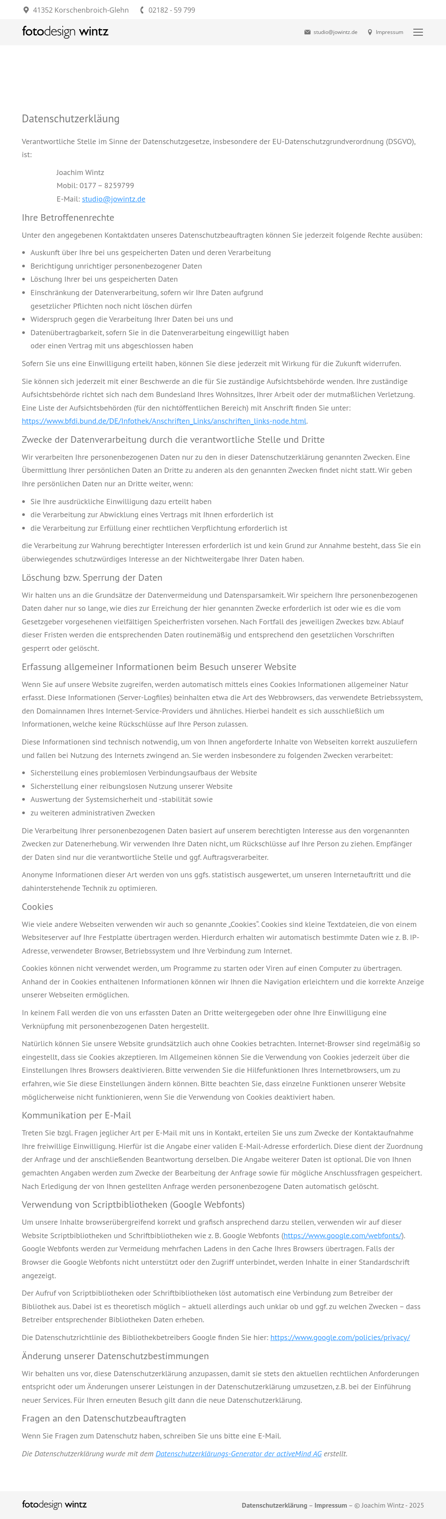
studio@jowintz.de (331, 32)
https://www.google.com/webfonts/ (343, 1235)
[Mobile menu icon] (418, 32)
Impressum (385, 32)
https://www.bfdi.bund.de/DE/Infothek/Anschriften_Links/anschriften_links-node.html (164, 421)
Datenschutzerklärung (274, 1505)
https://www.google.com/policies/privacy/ (340, 1337)
